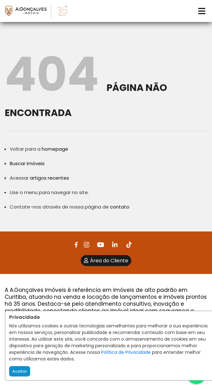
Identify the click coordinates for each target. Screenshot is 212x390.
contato (119, 206)
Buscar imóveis (27, 163)
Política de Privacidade (126, 352)
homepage (55, 149)
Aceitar (19, 371)
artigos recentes (49, 178)
